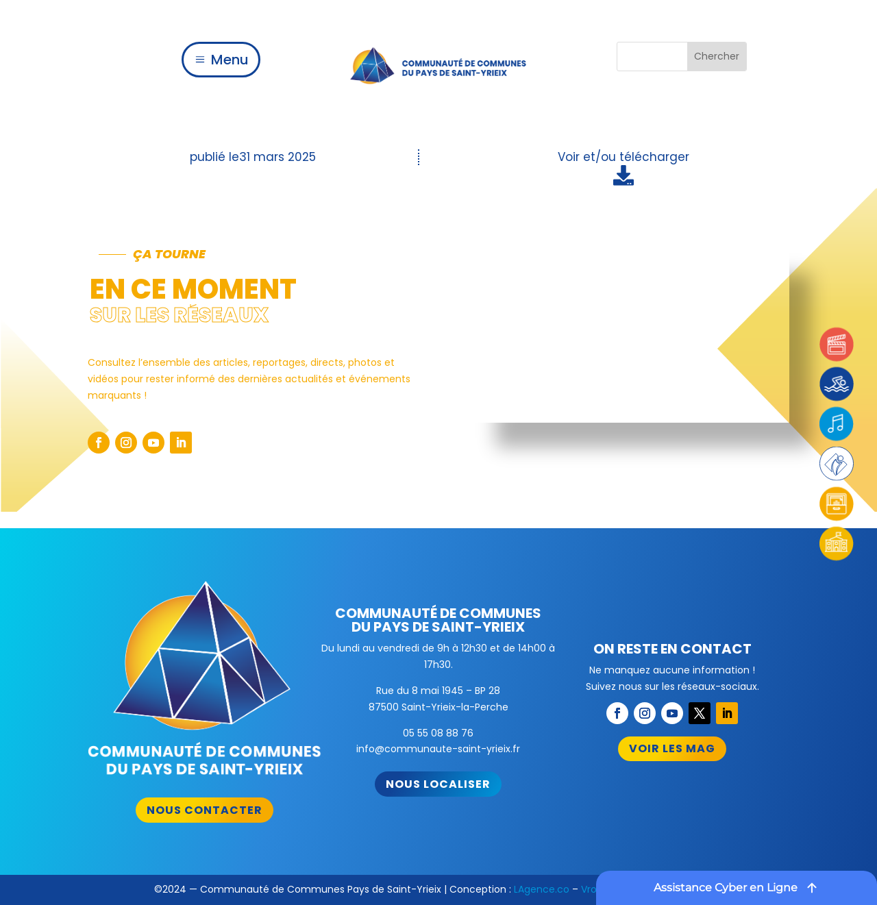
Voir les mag (672, 748)
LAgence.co (541, 889)
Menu (230, 59)
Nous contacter (204, 810)
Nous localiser (438, 784)
